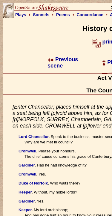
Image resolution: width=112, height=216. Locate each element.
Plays (20, 14)
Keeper (25, 192)
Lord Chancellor (33, 136)
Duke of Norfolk (33, 183)
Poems (63, 14)
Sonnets (41, 14)
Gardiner (27, 165)
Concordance (89, 14)
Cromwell (27, 151)
